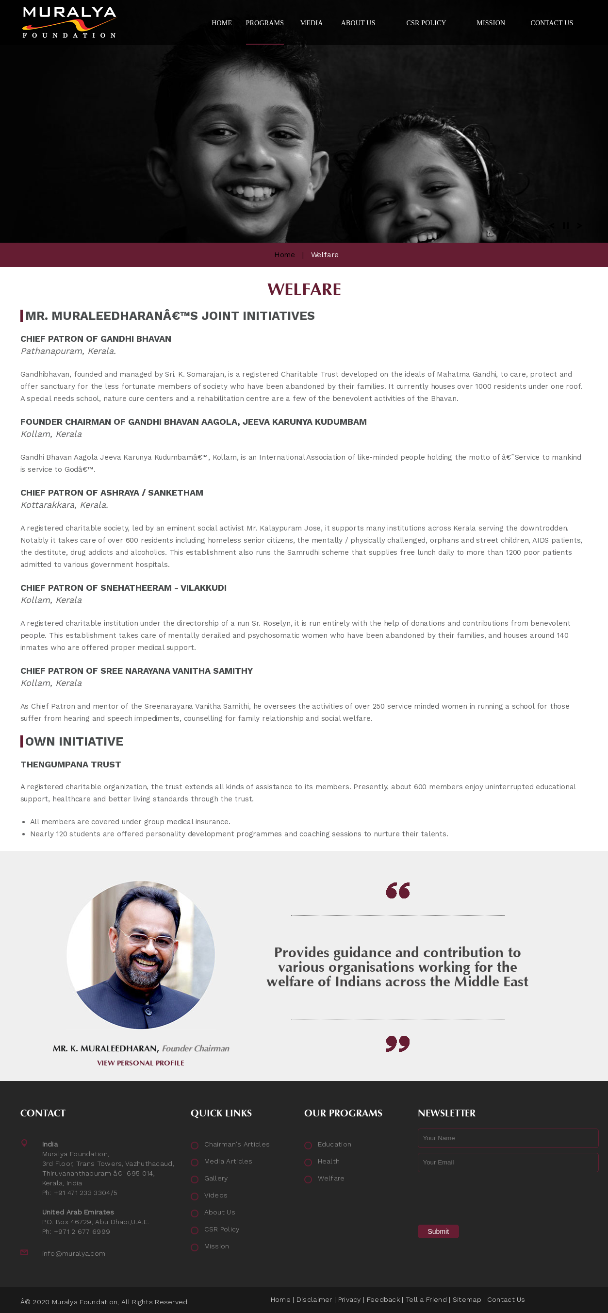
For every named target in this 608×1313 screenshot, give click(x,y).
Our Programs (343, 1113)
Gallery (216, 1178)
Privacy (349, 1299)
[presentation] (491, 1196)
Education (335, 1144)
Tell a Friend (426, 1299)
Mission (217, 1246)
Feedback (383, 1299)
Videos (216, 1195)
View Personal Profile (140, 1063)
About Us (219, 1212)
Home (284, 254)
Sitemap (467, 1299)
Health (329, 1161)
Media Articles (228, 1161)
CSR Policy (222, 1229)
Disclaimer (314, 1299)
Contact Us (506, 1299)
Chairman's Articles (237, 1144)
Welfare (331, 1178)
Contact (43, 1113)
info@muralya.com (74, 1253)
